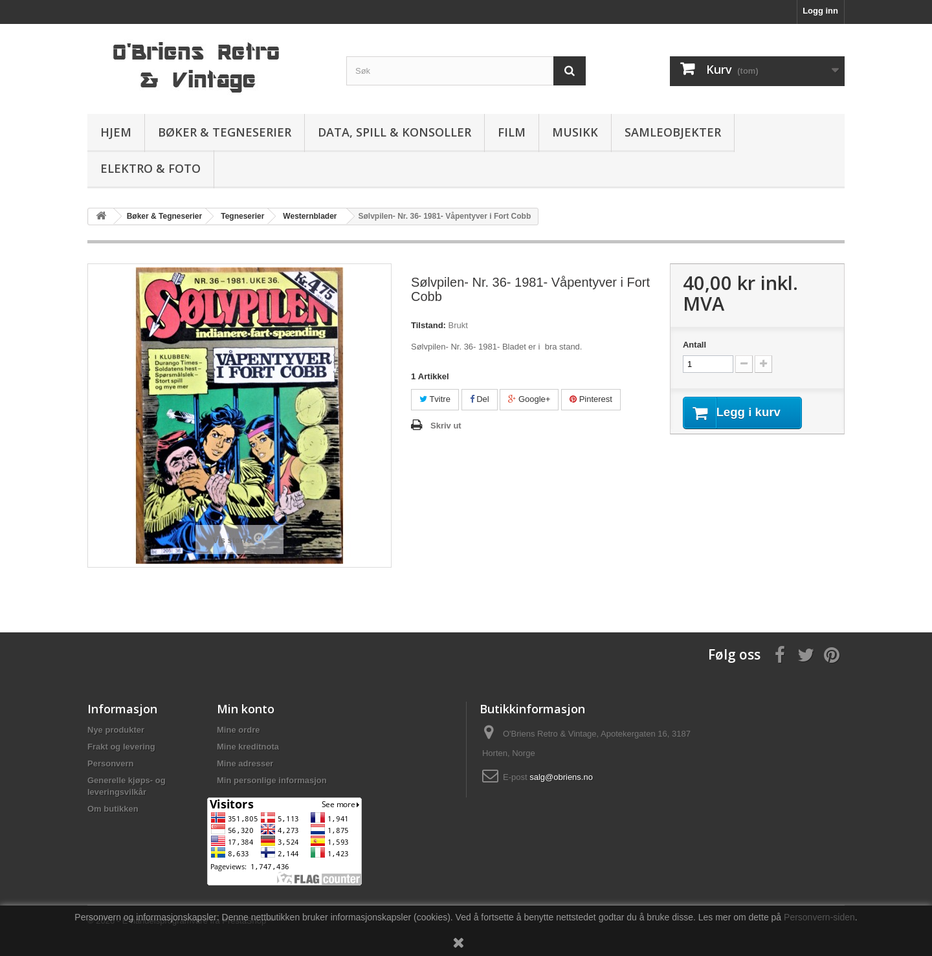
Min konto (245, 709)
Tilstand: (428, 325)
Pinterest (591, 399)
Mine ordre (238, 730)
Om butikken (113, 809)
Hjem (115, 132)
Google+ (529, 399)
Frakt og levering (121, 746)
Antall (694, 345)
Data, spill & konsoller (394, 132)
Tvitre (434, 399)
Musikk (575, 132)
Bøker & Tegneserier (224, 132)
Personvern (110, 763)
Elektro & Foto (150, 168)
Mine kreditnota (248, 746)
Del (479, 399)
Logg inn (820, 11)
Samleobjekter (673, 132)
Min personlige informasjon (272, 780)
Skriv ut (445, 425)
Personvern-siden (819, 917)
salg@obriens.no (561, 777)
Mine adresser (245, 763)
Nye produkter (115, 730)
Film (512, 132)
